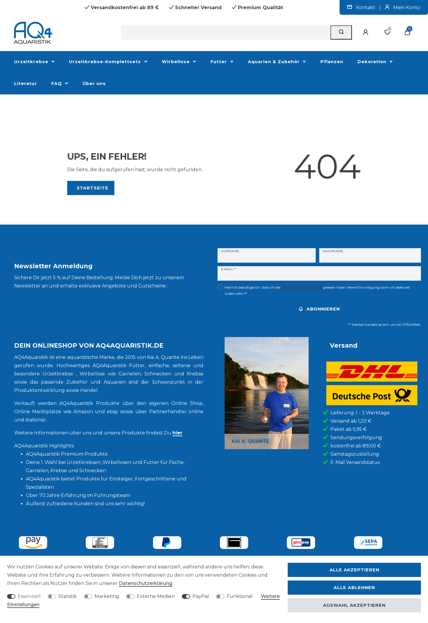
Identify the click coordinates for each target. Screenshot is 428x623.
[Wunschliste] (387, 32)
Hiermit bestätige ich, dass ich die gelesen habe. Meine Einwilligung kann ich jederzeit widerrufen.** (317, 290)
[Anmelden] (366, 32)
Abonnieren (319, 309)
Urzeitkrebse (32, 61)
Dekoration (373, 61)
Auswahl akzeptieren (354, 605)
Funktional (240, 596)
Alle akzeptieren (354, 570)
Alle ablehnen (354, 587)
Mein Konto (402, 7)
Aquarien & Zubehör (274, 61)
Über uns (94, 83)
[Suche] (341, 32)
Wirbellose (176, 61)
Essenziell (29, 596)
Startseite (92, 188)
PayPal (200, 596)
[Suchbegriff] (225, 32)
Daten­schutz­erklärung (145, 583)
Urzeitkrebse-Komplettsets (105, 61)
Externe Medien (156, 596)
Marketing (107, 596)
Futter (219, 61)
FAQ (57, 83)
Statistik (67, 596)
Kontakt (361, 7)
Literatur (25, 83)
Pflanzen (331, 61)
